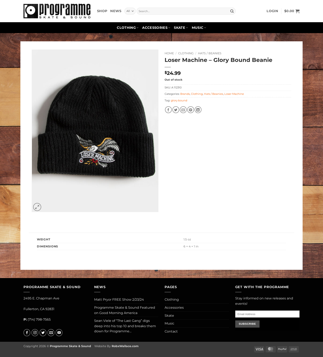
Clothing (127, 28)
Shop (102, 11)
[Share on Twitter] (175, 109)
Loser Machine (234, 93)
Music (199, 28)
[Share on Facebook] (168, 109)
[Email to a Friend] (183, 109)
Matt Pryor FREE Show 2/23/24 (119, 299)
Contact (171, 331)
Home (169, 53)
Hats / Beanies (209, 53)
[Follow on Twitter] (43, 332)
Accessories (156, 28)
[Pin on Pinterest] (190, 109)
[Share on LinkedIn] (198, 109)
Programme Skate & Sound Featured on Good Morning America (124, 310)
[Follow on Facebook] (26, 332)
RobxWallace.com (125, 346)
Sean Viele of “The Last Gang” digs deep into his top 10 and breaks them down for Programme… (125, 326)
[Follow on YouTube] (59, 332)
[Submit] (231, 11)
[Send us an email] (51, 332)
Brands (185, 93)
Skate (181, 28)
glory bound (179, 100)
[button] (272, 11)
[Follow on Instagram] (35, 332)
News (115, 11)
